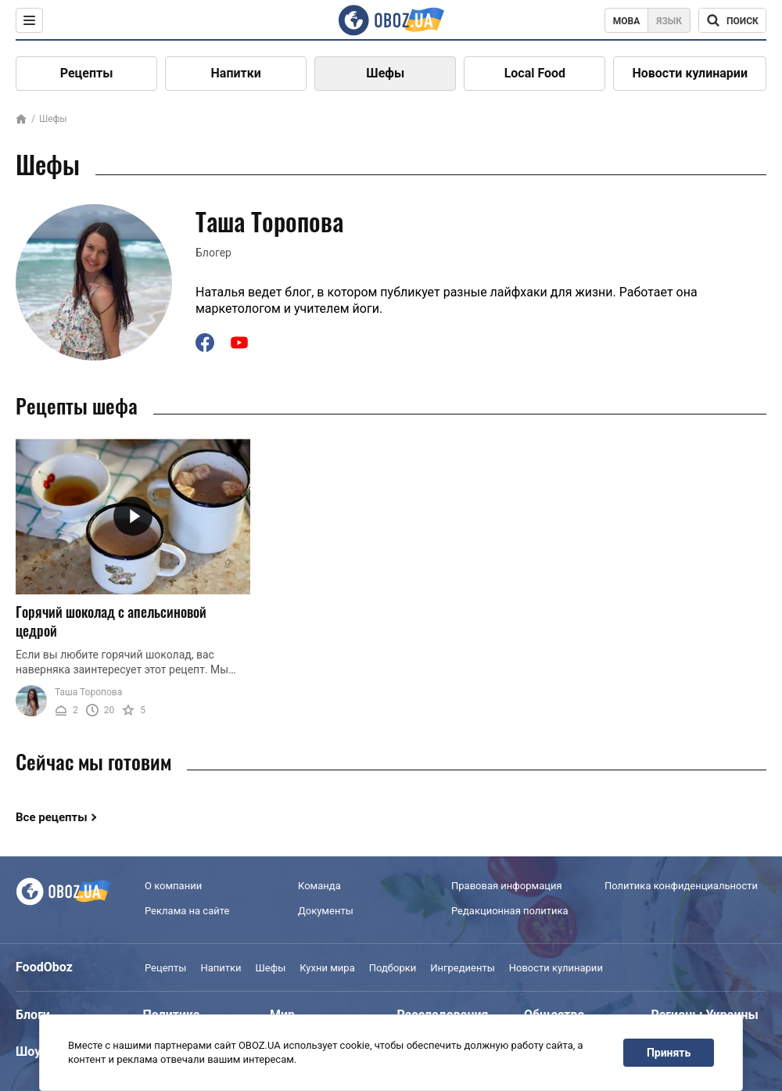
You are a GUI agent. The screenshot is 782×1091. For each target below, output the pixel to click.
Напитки (236, 73)
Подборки (393, 968)
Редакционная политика (510, 911)
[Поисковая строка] (732, 20)
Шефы (385, 73)
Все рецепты (52, 817)
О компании (173, 886)
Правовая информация (506, 886)
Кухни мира (327, 968)
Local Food (534, 73)
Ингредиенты (462, 968)
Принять (669, 1052)
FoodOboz (44, 967)
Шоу (28, 1051)
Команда (319, 886)
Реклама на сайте (187, 911)
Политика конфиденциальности (681, 886)
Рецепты (86, 73)
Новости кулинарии (690, 73)
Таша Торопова (88, 692)
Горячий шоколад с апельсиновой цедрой (111, 621)
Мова (626, 21)
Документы (325, 911)
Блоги (33, 1014)
